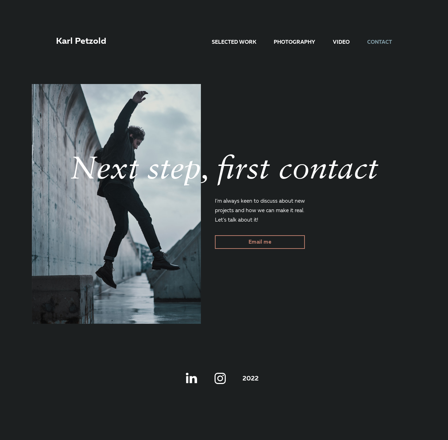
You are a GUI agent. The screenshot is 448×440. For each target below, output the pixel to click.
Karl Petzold (81, 41)
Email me (259, 242)
